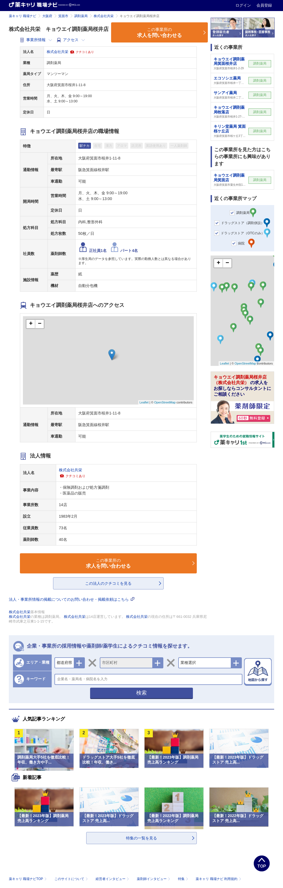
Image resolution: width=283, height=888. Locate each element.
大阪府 (47, 16)
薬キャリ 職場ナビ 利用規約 (218, 879)
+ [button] (31, 324)
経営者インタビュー (113, 879)
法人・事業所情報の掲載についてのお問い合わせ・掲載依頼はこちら (71, 599)
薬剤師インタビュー (154, 879)
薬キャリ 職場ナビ (22, 16)
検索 (141, 693)
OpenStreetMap (165, 402)
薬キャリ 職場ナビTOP (28, 879)
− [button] (39, 324)
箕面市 (63, 16)
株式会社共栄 (104, 16)
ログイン (243, 5)
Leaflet (144, 402)
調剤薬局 (81, 16)
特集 (183, 879)
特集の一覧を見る (141, 838)
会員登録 (264, 5)
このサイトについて (71, 879)
